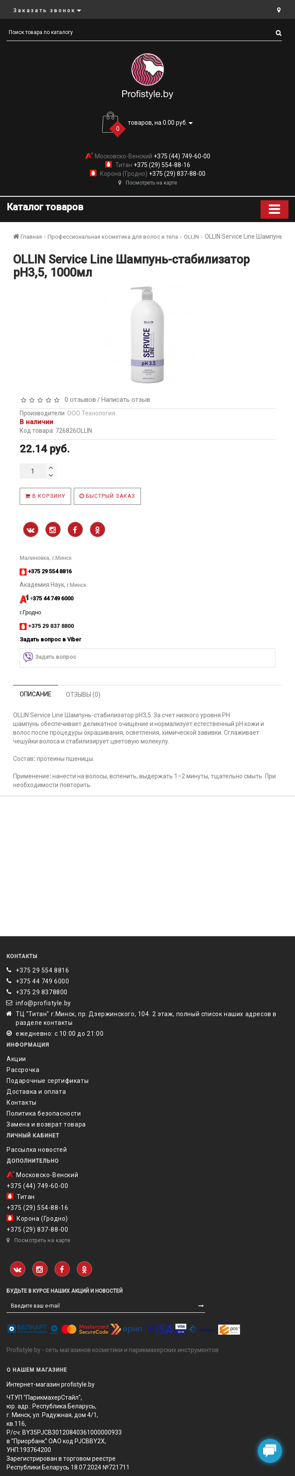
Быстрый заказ (107, 496)
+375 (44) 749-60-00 (181, 156)
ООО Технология (91, 413)
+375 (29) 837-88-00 (177, 173)
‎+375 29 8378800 (42, 992)
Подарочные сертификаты (48, 1080)
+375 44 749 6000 (42, 981)
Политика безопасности (44, 1113)
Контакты (22, 1102)
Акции (16, 1058)
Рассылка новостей (37, 1149)
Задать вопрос (49, 657)
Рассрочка (23, 1069)
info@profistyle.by (43, 1003)
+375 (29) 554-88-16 (161, 164)
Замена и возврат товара (46, 1124)
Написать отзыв (125, 400)
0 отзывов (78, 400)
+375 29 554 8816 (42, 970)
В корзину (45, 496)
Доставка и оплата (36, 1091)
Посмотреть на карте (147, 183)
